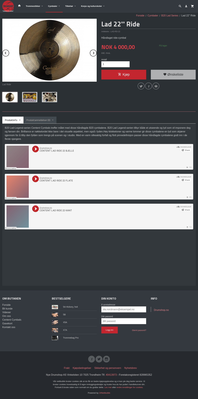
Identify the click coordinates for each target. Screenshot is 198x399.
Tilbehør (69, 6)
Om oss (6, 316)
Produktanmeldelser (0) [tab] (38, 120)
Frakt (66, 368)
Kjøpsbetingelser (82, 368)
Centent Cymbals (11, 319)
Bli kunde (7, 308)
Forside (140, 15)
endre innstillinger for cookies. (130, 387)
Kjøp (123, 74)
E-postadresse (108, 304)
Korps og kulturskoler (91, 6)
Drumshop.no (161, 310)
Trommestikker (33, 6)
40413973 (111, 374)
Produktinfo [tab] (11, 120)
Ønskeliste (173, 74)
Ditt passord (107, 316)
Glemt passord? (139, 330)
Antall (104, 59)
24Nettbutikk (104, 393)
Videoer (6, 312)
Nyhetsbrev (130, 368)
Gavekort (7, 323)
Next (96, 52)
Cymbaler (52, 6)
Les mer (108, 387)
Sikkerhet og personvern (107, 368)
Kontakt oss (8, 327)
